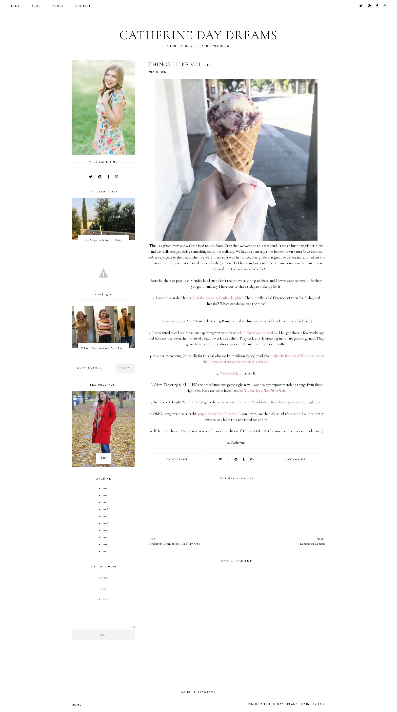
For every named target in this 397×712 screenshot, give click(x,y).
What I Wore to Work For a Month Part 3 (105, 348)
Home (15, 6)
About (58, 6)
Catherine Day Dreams (198, 34)
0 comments (295, 460)
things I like (177, 460)
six (283, 390)
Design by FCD (313, 704)
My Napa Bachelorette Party (103, 240)
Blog (36, 6)
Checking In (103, 294)
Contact (83, 6)
